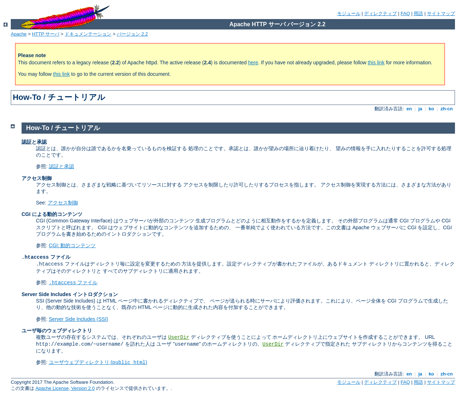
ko (431, 108)
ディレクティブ (380, 13)
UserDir (178, 337)
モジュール (348, 13)
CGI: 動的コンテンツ (72, 245)
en (409, 108)
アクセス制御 (63, 203)
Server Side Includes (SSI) (78, 319)
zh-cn (446, 108)
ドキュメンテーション (88, 34)
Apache (19, 34)
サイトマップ (441, 13)
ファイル (73, 282)
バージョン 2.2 (132, 34)
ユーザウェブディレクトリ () (98, 362)
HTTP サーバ (45, 34)
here (253, 62)
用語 (418, 13)
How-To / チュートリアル (63, 128)
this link (376, 62)
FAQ (405, 13)
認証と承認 (61, 166)
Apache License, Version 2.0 (65, 388)
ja (420, 108)
